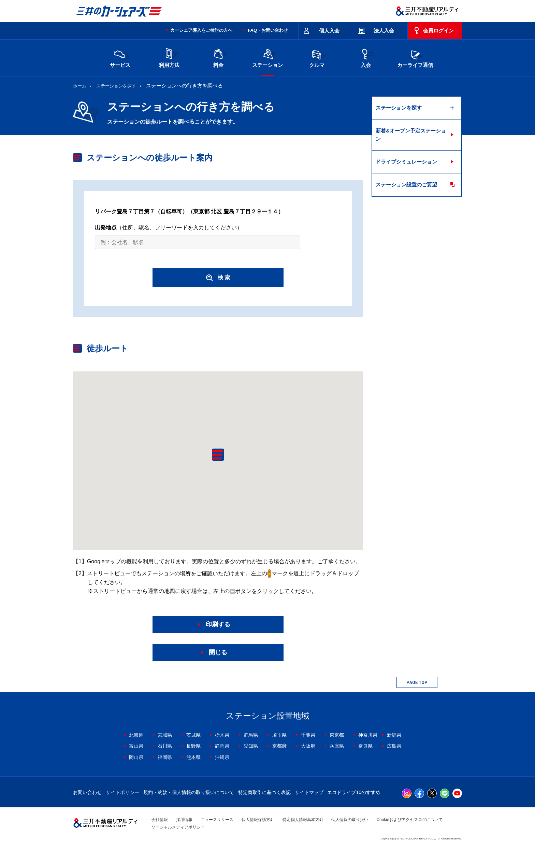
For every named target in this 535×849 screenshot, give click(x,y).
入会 (365, 57)
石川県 (165, 746)
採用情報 (184, 819)
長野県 (193, 746)
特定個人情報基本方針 (303, 819)
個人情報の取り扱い (349, 819)
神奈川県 (367, 735)
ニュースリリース (217, 819)
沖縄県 (222, 757)
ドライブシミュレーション (406, 162)
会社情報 (159, 819)
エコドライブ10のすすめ (353, 792)
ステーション (267, 57)
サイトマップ (309, 792)
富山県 (136, 746)
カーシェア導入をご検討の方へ (201, 30)
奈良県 (365, 746)
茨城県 (193, 735)
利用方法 (169, 57)
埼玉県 (279, 735)
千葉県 (308, 735)
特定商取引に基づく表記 (264, 792)
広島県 (394, 746)
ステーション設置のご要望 (406, 184)
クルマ (316, 57)
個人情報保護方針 (258, 819)
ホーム (79, 85)
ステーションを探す (116, 85)
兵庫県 (337, 746)
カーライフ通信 (415, 57)
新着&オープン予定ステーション (411, 135)
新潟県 (394, 735)
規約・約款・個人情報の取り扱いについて (188, 792)
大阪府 (308, 746)
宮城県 (165, 735)
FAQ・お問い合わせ (268, 30)
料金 (218, 57)
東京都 (337, 735)
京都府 (279, 746)
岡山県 (136, 757)
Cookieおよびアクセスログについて (409, 819)
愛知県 (251, 746)
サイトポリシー (122, 792)
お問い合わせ (87, 792)
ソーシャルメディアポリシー (178, 827)
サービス (120, 57)
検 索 (218, 277)
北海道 (136, 735)
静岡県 (222, 746)
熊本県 (193, 757)
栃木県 (222, 735)
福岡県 (165, 757)
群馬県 (251, 735)
